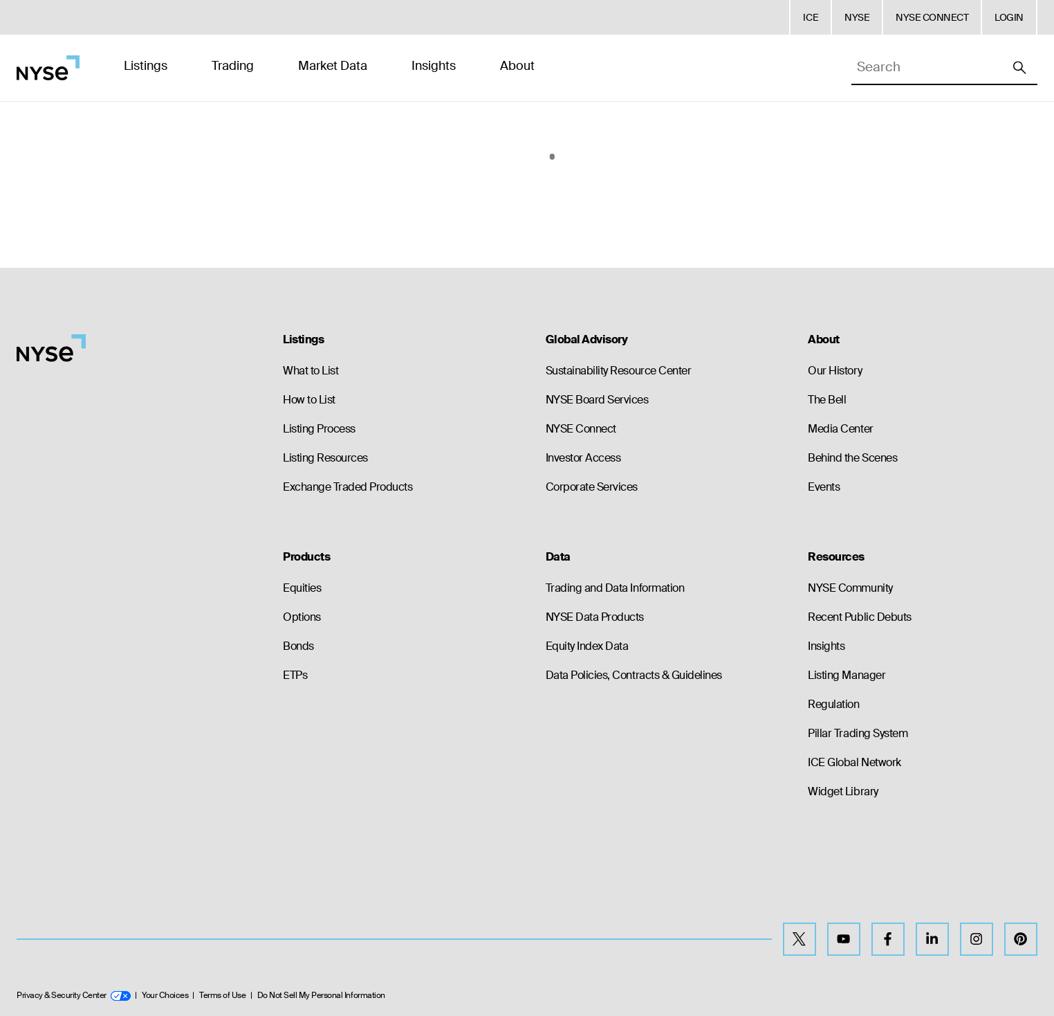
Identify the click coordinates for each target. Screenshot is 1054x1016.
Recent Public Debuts (859, 617)
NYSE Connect (581, 428)
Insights (826, 646)
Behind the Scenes (852, 458)
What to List (310, 370)
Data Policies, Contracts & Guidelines (634, 675)
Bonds (298, 646)
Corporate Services (592, 487)
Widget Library (843, 791)
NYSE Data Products (595, 617)
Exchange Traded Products (347, 487)
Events (824, 487)
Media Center (840, 428)
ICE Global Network (854, 762)
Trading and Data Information (615, 588)
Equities (302, 588)
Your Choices (165, 995)
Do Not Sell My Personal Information (321, 995)
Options (302, 617)
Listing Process (319, 428)
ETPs (295, 675)
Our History (835, 370)
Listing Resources (325, 458)
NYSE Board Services (597, 399)
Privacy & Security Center (74, 995)
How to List (309, 399)
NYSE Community (850, 588)
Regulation (833, 704)
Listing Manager (846, 675)
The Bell (827, 399)
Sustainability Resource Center (619, 370)
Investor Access (583, 458)
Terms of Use (222, 995)
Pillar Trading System (857, 733)
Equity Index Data (587, 646)
